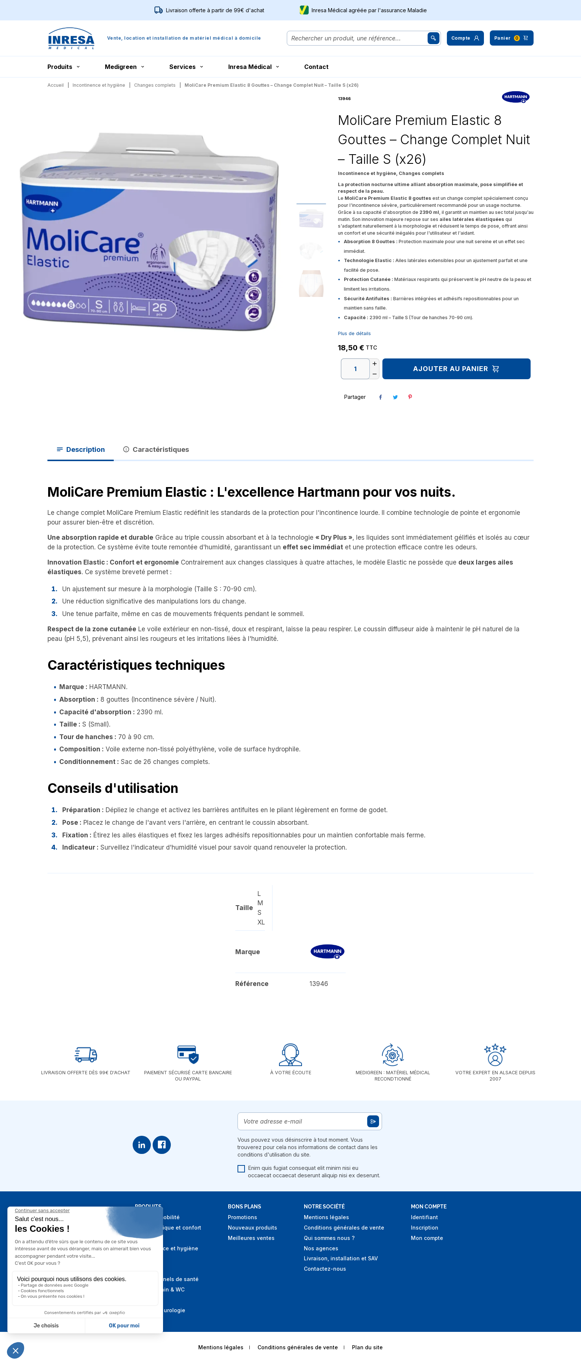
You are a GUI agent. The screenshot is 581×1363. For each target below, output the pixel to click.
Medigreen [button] (125, 66)
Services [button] (187, 66)
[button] (465, 38)
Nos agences (321, 1248)
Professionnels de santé (167, 1279)
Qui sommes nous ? (329, 1238)
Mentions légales (326, 1217)
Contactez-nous (325, 1269)
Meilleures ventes (251, 1238)
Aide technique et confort (168, 1227)
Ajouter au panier (456, 368)
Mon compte (427, 1238)
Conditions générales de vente (344, 1227)
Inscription (424, 1227)
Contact (316, 66)
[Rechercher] (358, 38)
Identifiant (424, 1217)
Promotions (242, 1217)
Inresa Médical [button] (254, 66)
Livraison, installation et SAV (341, 1258)
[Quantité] (355, 368)
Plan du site (367, 1347)
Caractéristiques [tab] (156, 449)
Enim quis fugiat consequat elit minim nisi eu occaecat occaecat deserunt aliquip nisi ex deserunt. (309, 1172)
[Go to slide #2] (311, 251)
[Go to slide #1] (311, 218)
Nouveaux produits (252, 1227)
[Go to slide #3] (311, 283)
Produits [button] (64, 66)
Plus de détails (354, 333)
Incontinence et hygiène (166, 1248)
